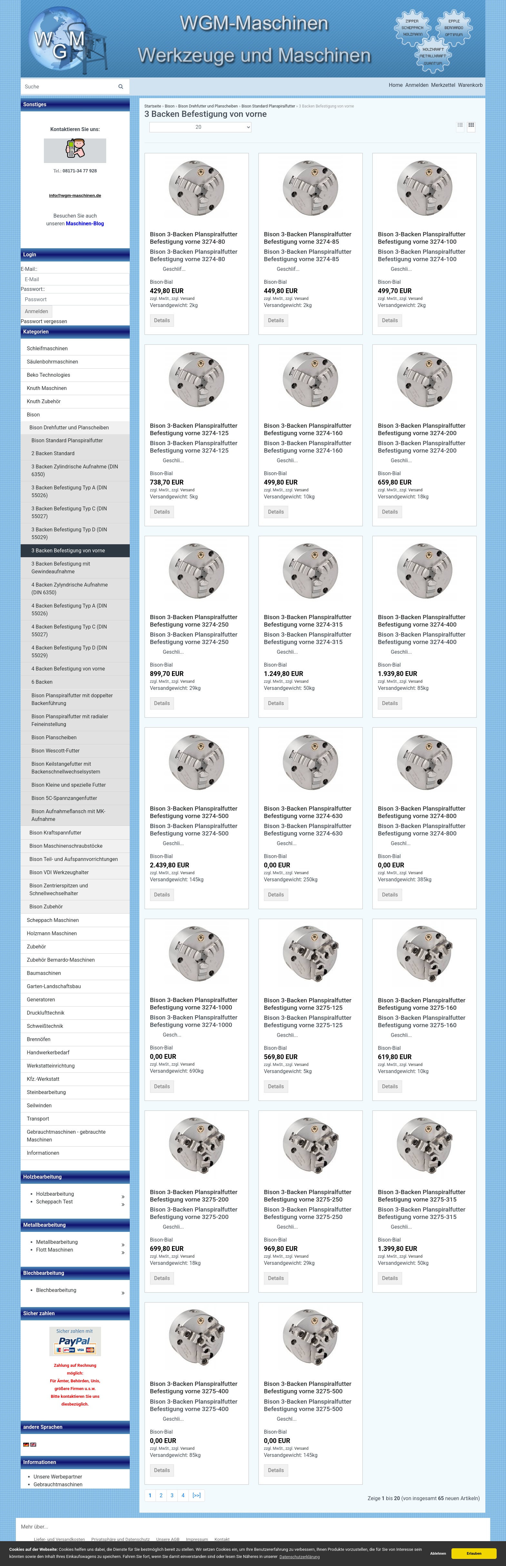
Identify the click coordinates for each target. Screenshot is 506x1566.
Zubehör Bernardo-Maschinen (61, 960)
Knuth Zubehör (44, 401)
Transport (38, 1119)
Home (396, 85)
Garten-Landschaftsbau (54, 986)
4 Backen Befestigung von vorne (68, 669)
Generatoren (41, 1000)
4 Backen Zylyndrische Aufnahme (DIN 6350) (70, 589)
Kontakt (222, 1539)
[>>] (197, 1495)
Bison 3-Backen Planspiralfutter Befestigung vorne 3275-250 (307, 1195)
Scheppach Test (54, 1202)
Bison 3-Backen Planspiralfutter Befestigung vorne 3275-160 (421, 1004)
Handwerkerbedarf (48, 1052)
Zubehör (36, 947)
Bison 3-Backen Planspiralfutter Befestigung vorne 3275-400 (194, 1387)
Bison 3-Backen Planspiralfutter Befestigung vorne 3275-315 (421, 1195)
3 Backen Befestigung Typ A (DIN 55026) (69, 491)
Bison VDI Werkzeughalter (59, 872)
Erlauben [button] (474, 1553)
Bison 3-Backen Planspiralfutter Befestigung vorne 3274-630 (307, 812)
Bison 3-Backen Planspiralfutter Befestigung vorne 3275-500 (307, 1387)
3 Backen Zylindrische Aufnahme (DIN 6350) (75, 470)
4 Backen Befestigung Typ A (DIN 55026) (69, 610)
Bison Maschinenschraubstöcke (66, 846)
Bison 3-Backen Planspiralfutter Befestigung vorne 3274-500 (194, 812)
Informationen (43, 1153)
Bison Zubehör (46, 907)
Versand (187, 298)
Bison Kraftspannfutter (55, 833)
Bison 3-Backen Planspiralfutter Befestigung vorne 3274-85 (307, 237)
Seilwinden (39, 1105)
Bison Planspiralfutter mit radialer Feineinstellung (70, 720)
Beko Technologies (48, 375)
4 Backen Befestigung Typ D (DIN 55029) (69, 652)
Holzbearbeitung (55, 1194)
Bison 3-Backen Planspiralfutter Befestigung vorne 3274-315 (307, 620)
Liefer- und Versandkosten (59, 1539)
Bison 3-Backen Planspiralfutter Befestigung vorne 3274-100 (421, 237)
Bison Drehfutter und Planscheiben (69, 428)
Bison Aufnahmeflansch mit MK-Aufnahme (69, 815)
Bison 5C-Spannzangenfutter (64, 798)
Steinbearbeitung (46, 1092)
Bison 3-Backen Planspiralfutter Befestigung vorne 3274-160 (307, 429)
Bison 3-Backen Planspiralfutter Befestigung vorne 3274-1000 (194, 1003)
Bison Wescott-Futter (56, 751)
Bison (33, 415)
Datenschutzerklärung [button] (299, 1556)
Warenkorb (470, 85)
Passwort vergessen (44, 321)
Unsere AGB (167, 1539)
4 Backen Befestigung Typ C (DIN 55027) (69, 631)
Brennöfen (38, 1039)
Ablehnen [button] (438, 1553)
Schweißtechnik (45, 1026)
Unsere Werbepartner (58, 1477)
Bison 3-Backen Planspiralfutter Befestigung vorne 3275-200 (194, 1195)
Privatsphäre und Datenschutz (120, 1539)
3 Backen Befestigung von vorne (68, 551)
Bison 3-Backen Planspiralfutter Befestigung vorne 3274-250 (194, 620)
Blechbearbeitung (56, 1290)
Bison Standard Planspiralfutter (67, 440)
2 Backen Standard (53, 453)
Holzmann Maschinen (52, 933)
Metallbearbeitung (57, 1242)
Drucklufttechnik (45, 1013)
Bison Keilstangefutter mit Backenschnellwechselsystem (66, 768)
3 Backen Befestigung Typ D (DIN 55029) (69, 533)
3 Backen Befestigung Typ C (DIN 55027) (69, 512)
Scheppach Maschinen (53, 920)
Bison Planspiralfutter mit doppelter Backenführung (72, 699)
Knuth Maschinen (47, 388)
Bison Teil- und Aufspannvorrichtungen (73, 859)
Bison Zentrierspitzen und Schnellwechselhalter (58, 889)
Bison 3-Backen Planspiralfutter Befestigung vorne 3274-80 (194, 237)
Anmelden (417, 85)
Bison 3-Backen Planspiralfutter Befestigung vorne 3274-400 (421, 620)
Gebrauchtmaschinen (58, 1484)
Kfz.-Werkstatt (43, 1079)
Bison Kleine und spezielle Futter (69, 785)
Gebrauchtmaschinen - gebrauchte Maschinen (66, 1136)
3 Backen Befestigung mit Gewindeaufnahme (61, 568)
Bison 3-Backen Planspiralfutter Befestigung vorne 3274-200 (421, 429)
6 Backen (42, 682)
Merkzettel (443, 85)
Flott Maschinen (54, 1250)
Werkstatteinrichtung (51, 1066)
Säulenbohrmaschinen (52, 362)
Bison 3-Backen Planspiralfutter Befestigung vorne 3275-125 (307, 1004)
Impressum (197, 1539)
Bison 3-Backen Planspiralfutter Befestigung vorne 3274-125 (194, 429)
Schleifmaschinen (47, 348)
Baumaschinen (44, 973)
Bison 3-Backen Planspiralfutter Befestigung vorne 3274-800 (421, 812)
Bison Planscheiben (54, 737)
